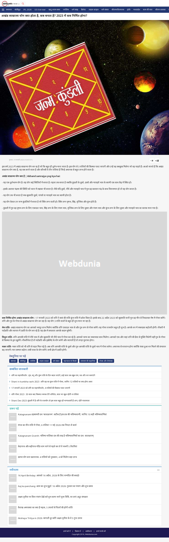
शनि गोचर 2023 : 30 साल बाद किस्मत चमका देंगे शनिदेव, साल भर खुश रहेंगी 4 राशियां (45, 394)
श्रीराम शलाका (160, 9)
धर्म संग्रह (75, 9)
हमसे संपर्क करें (101, 531)
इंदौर (128, 9)
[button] (3, 10)
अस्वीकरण (88, 531)
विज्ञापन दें (78, 531)
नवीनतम (14, 470)
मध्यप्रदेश (136, 9)
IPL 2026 (27, 9)
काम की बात (147, 9)
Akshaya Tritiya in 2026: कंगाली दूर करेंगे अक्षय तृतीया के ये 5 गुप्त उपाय (50, 518)
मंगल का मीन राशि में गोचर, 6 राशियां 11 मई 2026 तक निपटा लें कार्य (47, 425)
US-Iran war (40, 9)
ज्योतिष (66, 9)
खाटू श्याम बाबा (54, 9)
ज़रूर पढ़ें (14, 408)
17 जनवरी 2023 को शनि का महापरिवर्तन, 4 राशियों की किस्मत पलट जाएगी (40, 387)
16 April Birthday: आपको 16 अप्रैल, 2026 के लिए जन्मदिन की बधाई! (48, 475)
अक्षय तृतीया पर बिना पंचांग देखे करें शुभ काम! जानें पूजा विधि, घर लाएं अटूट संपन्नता (53, 496)
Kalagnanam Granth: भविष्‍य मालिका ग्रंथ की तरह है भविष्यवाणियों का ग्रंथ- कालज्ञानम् (56, 435)
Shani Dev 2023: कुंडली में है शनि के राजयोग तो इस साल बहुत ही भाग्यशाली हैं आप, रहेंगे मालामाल (50, 400)
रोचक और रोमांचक (106, 361)
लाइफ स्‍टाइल (93, 9)
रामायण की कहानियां (88, 361)
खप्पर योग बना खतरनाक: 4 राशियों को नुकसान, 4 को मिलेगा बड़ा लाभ (47, 457)
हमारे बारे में (67, 531)
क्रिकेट (83, 9)
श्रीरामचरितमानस (118, 9)
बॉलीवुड (17, 9)
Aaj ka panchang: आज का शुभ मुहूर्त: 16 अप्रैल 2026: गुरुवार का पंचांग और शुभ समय (55, 486)
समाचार (9, 9)
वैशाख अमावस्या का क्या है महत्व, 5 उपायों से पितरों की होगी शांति (45, 507)
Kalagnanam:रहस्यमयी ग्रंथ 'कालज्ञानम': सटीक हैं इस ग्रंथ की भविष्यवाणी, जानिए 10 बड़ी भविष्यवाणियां (62, 414)
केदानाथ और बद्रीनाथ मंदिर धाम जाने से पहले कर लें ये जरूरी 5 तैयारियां (47, 446)
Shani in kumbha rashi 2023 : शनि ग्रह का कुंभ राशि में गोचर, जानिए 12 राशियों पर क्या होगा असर (51, 381)
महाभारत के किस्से (70, 361)
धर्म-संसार (105, 9)
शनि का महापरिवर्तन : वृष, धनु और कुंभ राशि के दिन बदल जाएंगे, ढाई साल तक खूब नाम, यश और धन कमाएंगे (53, 375)
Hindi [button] (15, 4)
